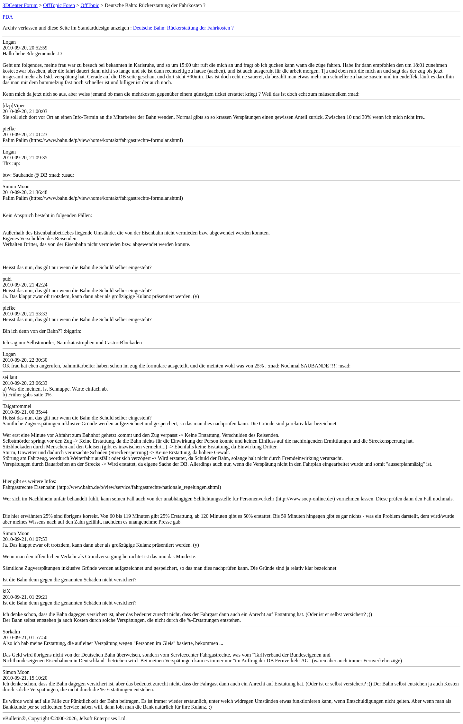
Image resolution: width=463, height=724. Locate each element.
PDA (8, 17)
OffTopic (89, 5)
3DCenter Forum (20, 5)
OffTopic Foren (59, 5)
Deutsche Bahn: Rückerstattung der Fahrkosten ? (183, 28)
